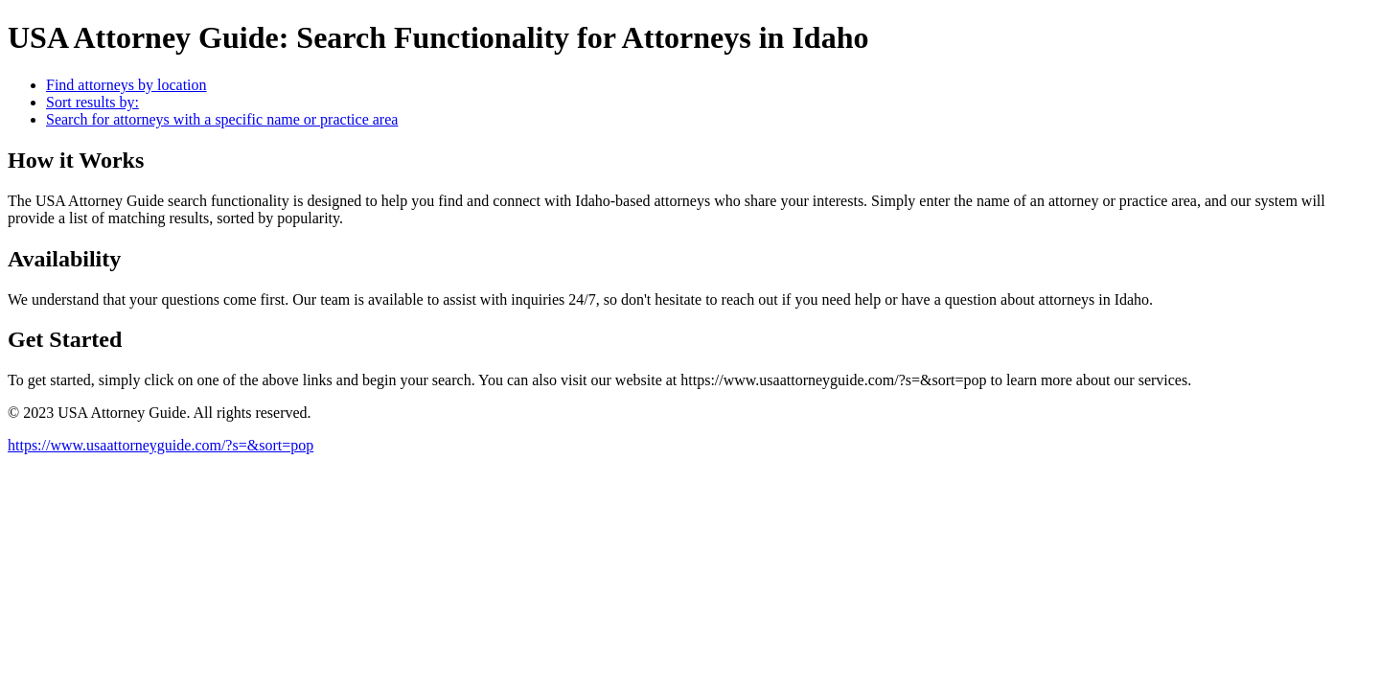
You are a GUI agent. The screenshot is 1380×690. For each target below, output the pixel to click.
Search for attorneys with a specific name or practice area (222, 119)
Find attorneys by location (126, 85)
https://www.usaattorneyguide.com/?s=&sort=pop (160, 445)
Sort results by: (92, 102)
